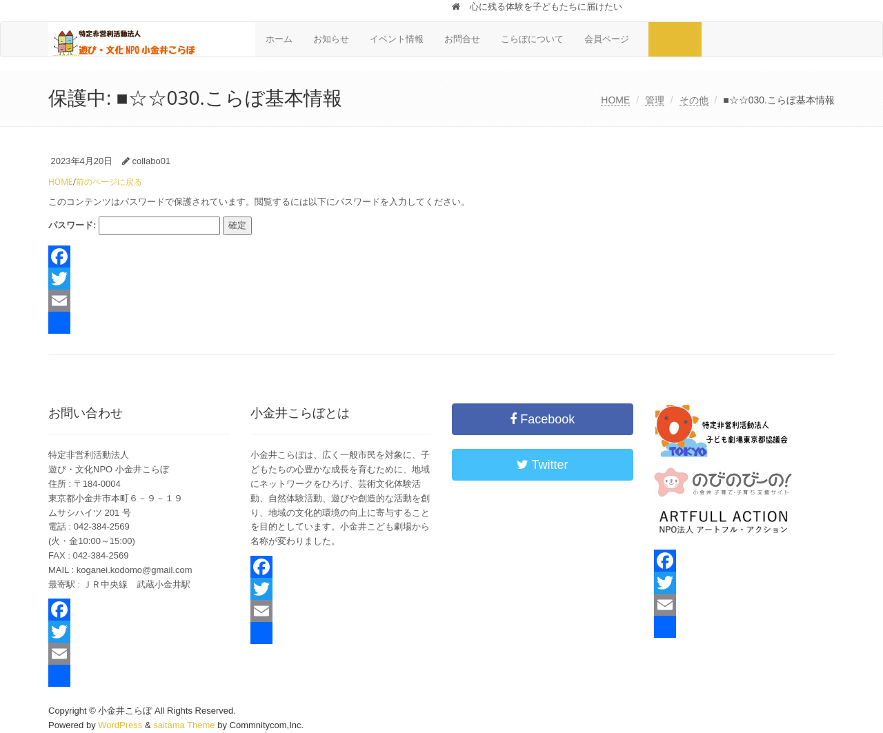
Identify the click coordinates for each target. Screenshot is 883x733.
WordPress (120, 725)
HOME (615, 100)
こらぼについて (532, 39)
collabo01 (151, 161)
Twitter (542, 465)
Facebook (542, 419)
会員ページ (611, 39)
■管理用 (675, 39)
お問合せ (462, 39)
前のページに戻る (109, 182)
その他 (693, 100)
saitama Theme (184, 725)
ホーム (279, 39)
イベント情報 (397, 39)
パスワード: (134, 226)
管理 (654, 100)
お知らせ (331, 39)
